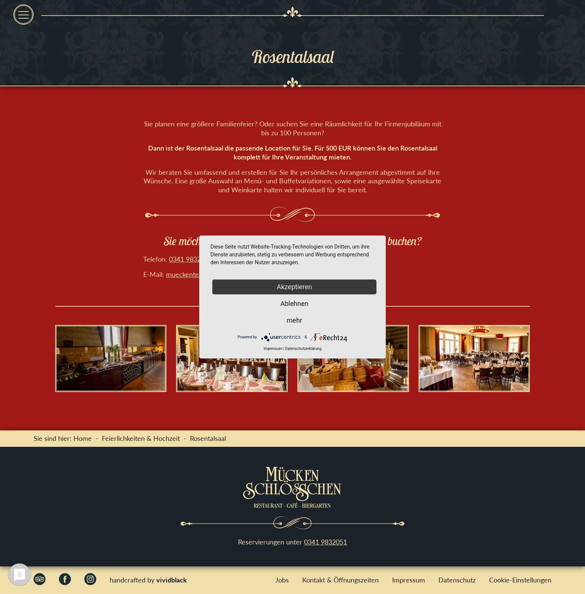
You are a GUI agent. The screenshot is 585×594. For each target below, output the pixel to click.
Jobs (282, 580)
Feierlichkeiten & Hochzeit (141, 438)
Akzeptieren (294, 287)
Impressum (408, 580)
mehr (294, 320)
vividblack (171, 580)
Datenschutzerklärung (303, 349)
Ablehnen (294, 303)
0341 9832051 (190, 259)
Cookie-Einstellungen (520, 580)
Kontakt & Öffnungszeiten (340, 580)
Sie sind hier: (53, 438)
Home (82, 438)
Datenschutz (457, 580)
